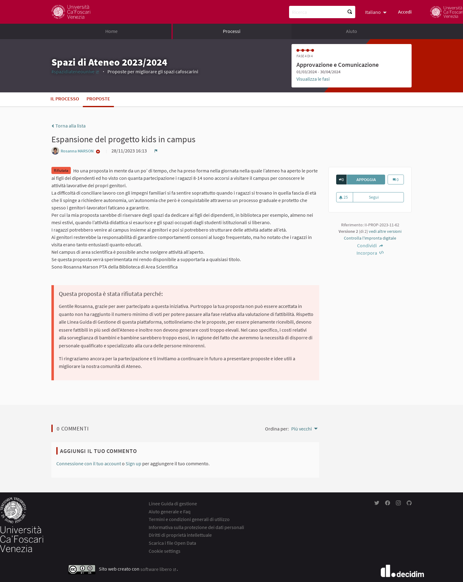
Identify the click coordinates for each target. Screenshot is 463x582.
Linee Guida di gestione (173, 503)
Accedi (405, 12)
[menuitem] (376, 12)
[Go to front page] (70, 12)
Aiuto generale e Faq (170, 511)
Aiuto (351, 31)
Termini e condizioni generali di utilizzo (189, 519)
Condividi (370, 245)
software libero (158, 569)
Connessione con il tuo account (88, 463)
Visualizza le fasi (313, 79)
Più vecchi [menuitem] (301, 428)
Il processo (64, 98)
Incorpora (370, 252)
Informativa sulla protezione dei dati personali (196, 527)
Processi (231, 31)
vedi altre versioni (385, 231)
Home (111, 31)
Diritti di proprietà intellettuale (180, 535)
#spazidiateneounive (75, 71)
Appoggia (370, 179)
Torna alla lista (68, 126)
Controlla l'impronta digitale (370, 238)
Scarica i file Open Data (172, 543)
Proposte (98, 98)
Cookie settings (164, 551)
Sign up (133, 463)
